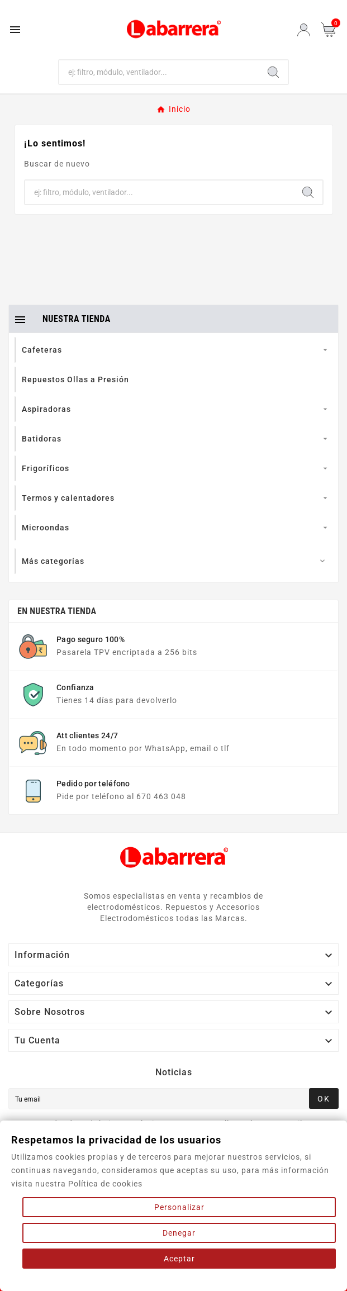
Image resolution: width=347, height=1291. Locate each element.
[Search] (273, 72)
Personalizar (179, 1207)
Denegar (179, 1232)
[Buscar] (159, 72)
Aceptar (179, 1258)
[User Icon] (303, 29)
